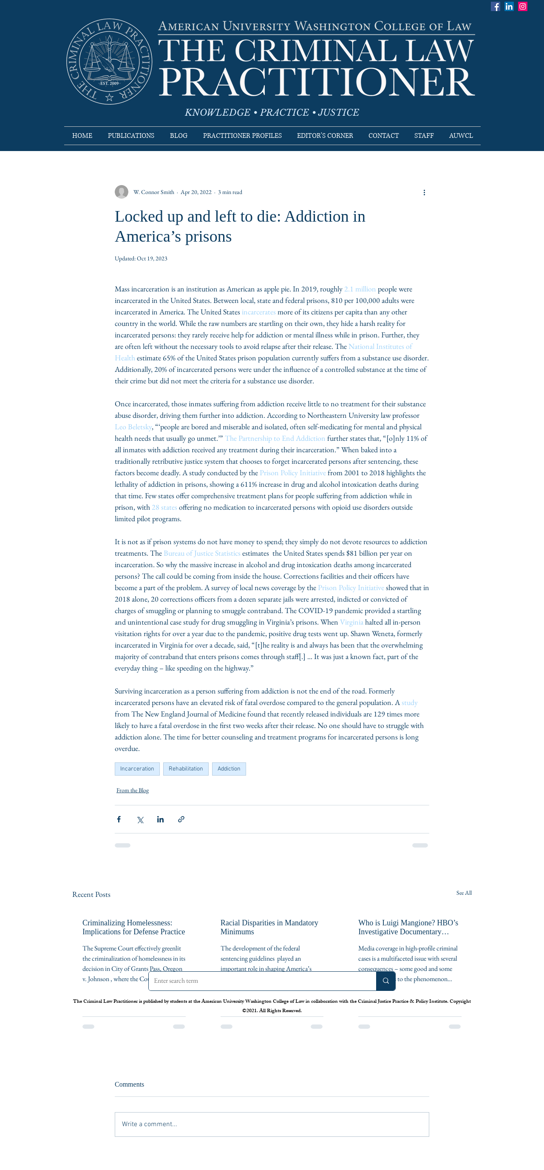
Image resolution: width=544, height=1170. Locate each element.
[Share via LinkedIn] (160, 819)
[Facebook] (495, 6)
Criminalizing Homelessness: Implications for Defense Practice (133, 927)
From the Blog (132, 790)
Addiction (229, 769)
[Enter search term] (256, 981)
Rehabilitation (186, 769)
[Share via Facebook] (119, 819)
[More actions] (424, 192)
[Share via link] (181, 819)
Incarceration (137, 769)
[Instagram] (522, 6)
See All (464, 892)
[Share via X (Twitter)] (140, 819)
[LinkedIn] (509, 6)
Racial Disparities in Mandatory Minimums (269, 927)
